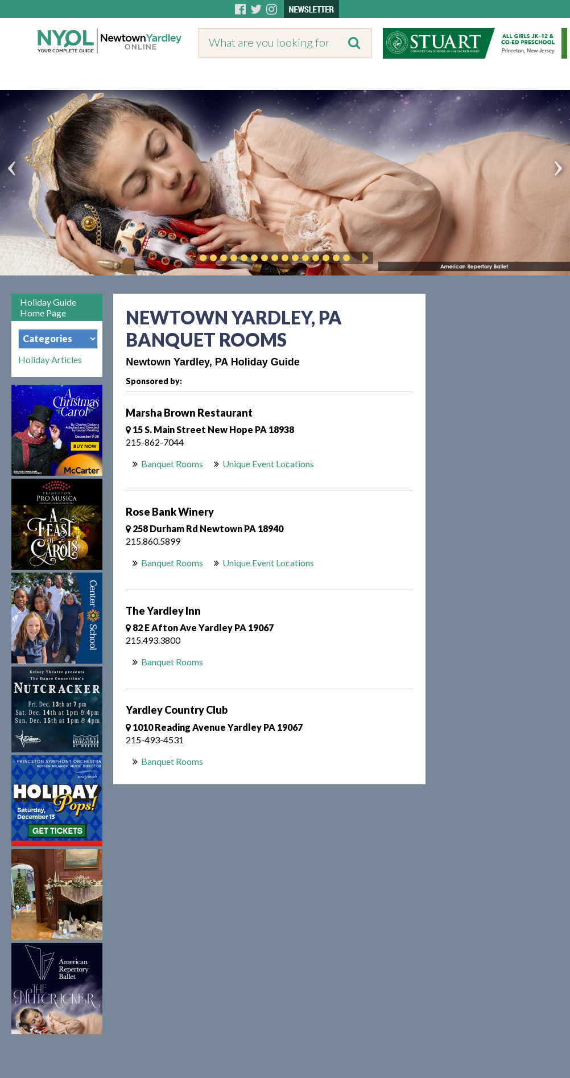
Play (363, 258)
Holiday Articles (50, 360)
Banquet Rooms (172, 463)
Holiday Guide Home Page (48, 307)
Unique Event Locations (268, 463)
